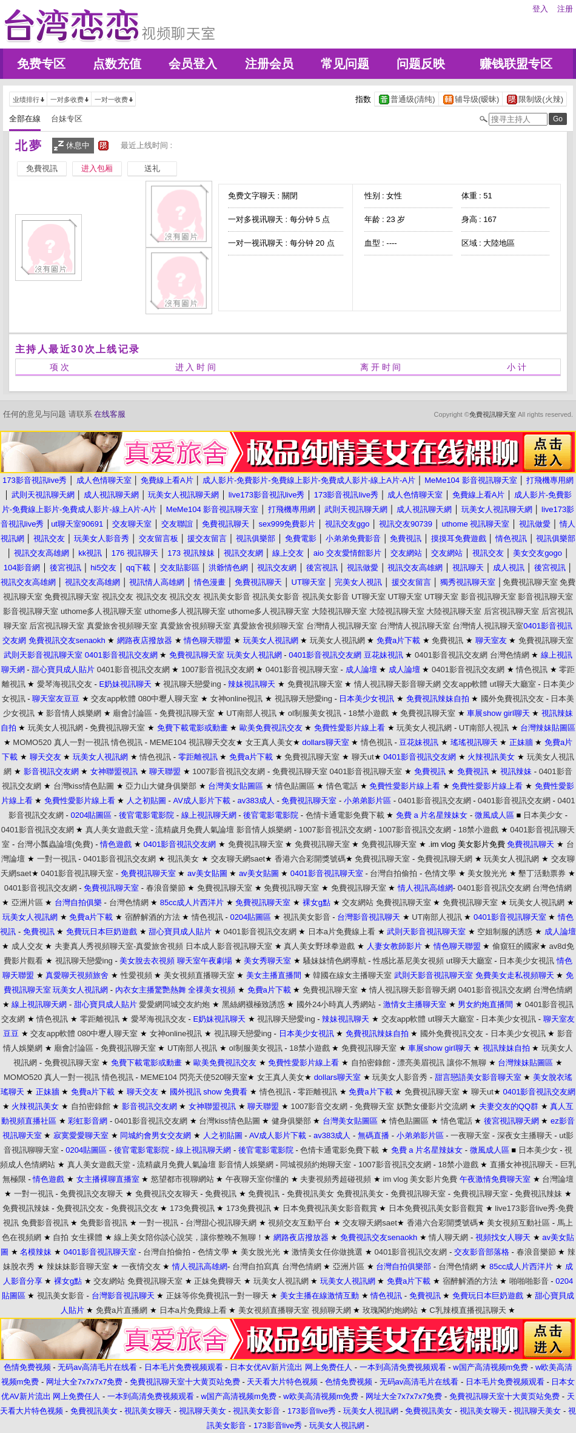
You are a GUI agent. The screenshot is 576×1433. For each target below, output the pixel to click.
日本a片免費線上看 (341, 931)
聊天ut (363, 756)
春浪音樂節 (166, 887)
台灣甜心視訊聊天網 (221, 1222)
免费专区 (41, 63)
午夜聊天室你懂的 (257, 1179)
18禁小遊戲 (369, 713)
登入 (540, 8)
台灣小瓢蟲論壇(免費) (55, 844)
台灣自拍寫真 (256, 1266)
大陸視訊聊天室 (339, 611)
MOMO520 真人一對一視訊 (61, 742)
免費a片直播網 (121, 1310)
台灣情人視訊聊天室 (341, 625)
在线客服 (110, 414)
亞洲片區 (27, 902)
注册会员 (269, 63)
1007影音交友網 (318, 1106)
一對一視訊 (56, 858)
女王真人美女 (269, 742)
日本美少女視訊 (526, 960)
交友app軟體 (465, 684)
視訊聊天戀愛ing (192, 684)
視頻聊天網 (331, 1310)
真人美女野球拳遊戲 (319, 946)
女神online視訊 (236, 698)
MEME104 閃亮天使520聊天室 (193, 1077)
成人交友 (27, 946)
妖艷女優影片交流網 (432, 1106)
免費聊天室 (374, 1106)
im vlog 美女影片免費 (420, 1179)
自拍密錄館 (370, 1062)
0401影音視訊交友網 (451, 654)
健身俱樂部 (291, 1120)
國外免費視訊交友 (512, 698)
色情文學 (440, 873)
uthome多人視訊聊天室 (101, 611)
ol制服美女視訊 (314, 713)
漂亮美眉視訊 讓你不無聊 (441, 1062)
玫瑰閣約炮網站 (390, 1310)
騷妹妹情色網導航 (334, 960)
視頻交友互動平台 (299, 1222)
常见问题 (345, 63)
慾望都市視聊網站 (182, 1179)
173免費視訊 (192, 1208)
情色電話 (342, 786)
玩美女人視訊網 (337, 640)
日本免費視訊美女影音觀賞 (330, 1208)
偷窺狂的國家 (516, 946)
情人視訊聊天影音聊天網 (397, 684)
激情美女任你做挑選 (327, 1251)
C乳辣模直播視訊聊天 (467, 1310)
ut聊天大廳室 (513, 684)
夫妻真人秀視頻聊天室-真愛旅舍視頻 (119, 946)
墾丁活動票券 (542, 873)
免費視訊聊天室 (492, 414)
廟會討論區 (132, 713)
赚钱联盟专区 (516, 63)
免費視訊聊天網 (444, 858)
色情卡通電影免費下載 (345, 815)
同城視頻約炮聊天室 (315, 1164)
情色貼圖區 (295, 786)
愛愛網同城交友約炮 (174, 1004)
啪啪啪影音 (529, 1281)
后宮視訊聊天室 (511, 611)
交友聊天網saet (238, 858)
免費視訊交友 (80, 1208)
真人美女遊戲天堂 (117, 829)
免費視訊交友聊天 (91, 1193)
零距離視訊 (99, 1018)
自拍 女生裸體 (77, 1237)
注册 (565, 8)
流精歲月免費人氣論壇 (194, 829)
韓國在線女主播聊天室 (352, 975)
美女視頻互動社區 (518, 1222)
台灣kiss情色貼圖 (83, 786)
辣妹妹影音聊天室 (78, 1266)
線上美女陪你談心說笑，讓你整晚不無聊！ (189, 1237)
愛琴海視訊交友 (64, 684)
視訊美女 (183, 858)
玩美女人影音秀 (399, 1077)
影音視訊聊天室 (488, 596)
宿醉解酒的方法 (152, 917)
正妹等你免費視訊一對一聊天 (217, 1295)
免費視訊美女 (310, 1193)
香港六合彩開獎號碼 (310, 858)
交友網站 (357, 902)
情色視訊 (532, 669)
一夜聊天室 (470, 1135)
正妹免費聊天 (217, 1281)
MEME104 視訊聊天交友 (193, 742)
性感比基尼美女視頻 (408, 960)
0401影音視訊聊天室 (302, 669)
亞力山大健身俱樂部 (161, 786)
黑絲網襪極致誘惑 (253, 1004)
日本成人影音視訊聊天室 (229, 946)
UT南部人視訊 (251, 713)
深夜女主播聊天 (524, 1135)
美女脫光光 (487, 873)
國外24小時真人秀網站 (336, 1004)
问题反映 (421, 63)
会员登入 (193, 63)
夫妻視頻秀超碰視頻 (335, 1179)
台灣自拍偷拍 (393, 873)
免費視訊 (447, 640)
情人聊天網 (448, 1237)
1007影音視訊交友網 (217, 669)
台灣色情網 (509, 654)
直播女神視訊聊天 (521, 1164)
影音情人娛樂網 (73, 713)
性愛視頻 (136, 975)
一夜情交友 (141, 1266)
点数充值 (117, 63)
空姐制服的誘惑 (504, 931)
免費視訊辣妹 (538, 1193)
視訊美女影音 (226, 596)
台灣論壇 (558, 1179)
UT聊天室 (369, 596)
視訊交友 (117, 596)
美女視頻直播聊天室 (199, 975)
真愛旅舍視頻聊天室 (122, 625)
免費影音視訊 (45, 1222)
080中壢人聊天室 (168, 698)
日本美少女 (543, 815)
